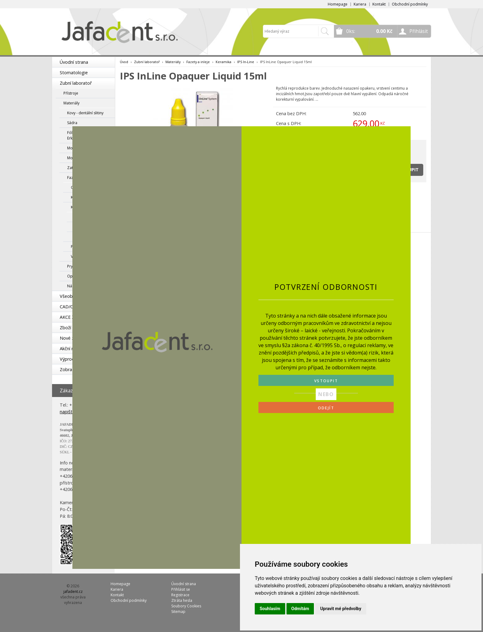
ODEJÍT (326, 408)
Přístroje (70, 93)
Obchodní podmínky (410, 4)
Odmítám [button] (300, 608)
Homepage (337, 4)
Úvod (124, 61)
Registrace (180, 595)
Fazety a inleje (198, 61)
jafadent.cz (73, 591)
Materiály (71, 103)
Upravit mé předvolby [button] (340, 608)
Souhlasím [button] (270, 608)
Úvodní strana (74, 62)
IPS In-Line (245, 61)
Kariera (360, 4)
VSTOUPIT (326, 380)
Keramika (223, 61)
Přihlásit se (180, 589)
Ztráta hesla (181, 600)
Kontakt (379, 4)
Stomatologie (74, 72)
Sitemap (178, 611)
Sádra (72, 122)
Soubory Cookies (186, 606)
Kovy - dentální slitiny (85, 112)
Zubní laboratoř (76, 83)
